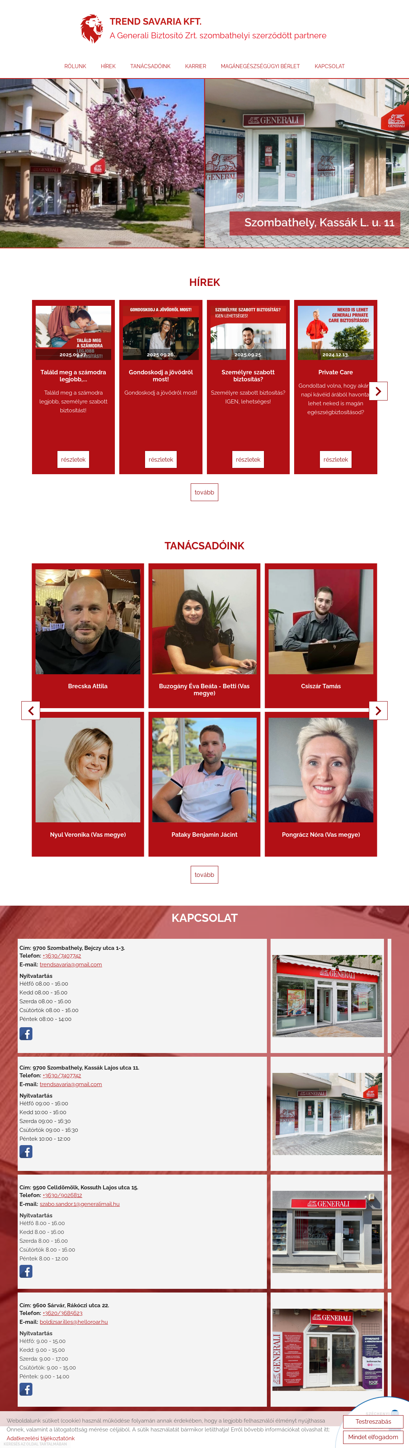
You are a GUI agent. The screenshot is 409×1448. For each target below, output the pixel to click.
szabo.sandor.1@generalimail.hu (64, 1164)
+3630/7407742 (66, 912)
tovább (204, 480)
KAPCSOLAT (330, 71)
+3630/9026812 (67, 1149)
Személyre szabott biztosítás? (245, 366)
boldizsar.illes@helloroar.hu (78, 1279)
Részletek (83, 450)
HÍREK (108, 71)
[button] (374, 391)
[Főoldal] (91, 31)
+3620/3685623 (67, 1270)
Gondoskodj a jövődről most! (164, 366)
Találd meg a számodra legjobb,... (83, 366)
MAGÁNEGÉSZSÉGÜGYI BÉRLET (260, 71)
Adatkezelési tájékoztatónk (41, 1438)
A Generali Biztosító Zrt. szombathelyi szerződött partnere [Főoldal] (220, 31)
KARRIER (195, 71)
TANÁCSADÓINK (150, 71)
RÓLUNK (75, 71)
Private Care (326, 362)
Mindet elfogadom (373, 1437)
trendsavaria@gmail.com (75, 921)
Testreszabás (373, 1421)
